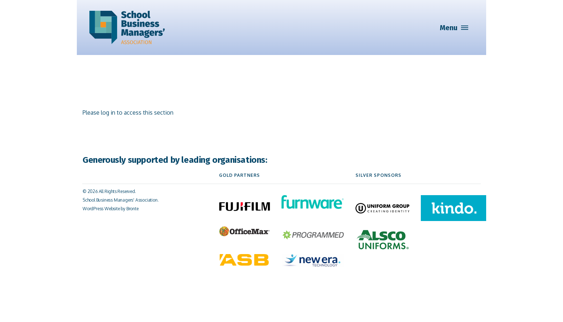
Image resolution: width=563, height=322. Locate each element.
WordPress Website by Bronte (111, 208)
